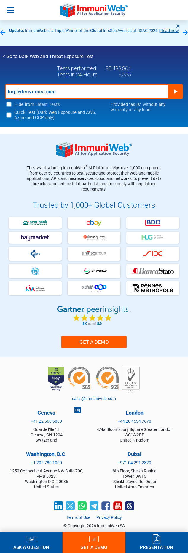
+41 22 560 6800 (46, 421)
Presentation (156, 547)
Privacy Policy (109, 517)
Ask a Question (31, 547)
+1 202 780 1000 (46, 462)
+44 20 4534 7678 (134, 421)
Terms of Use (78, 517)
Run (175, 91)
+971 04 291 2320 (134, 462)
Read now (169, 30)
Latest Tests (47, 104)
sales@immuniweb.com (94, 398)
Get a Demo (94, 342)
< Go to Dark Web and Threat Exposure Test (48, 56)
